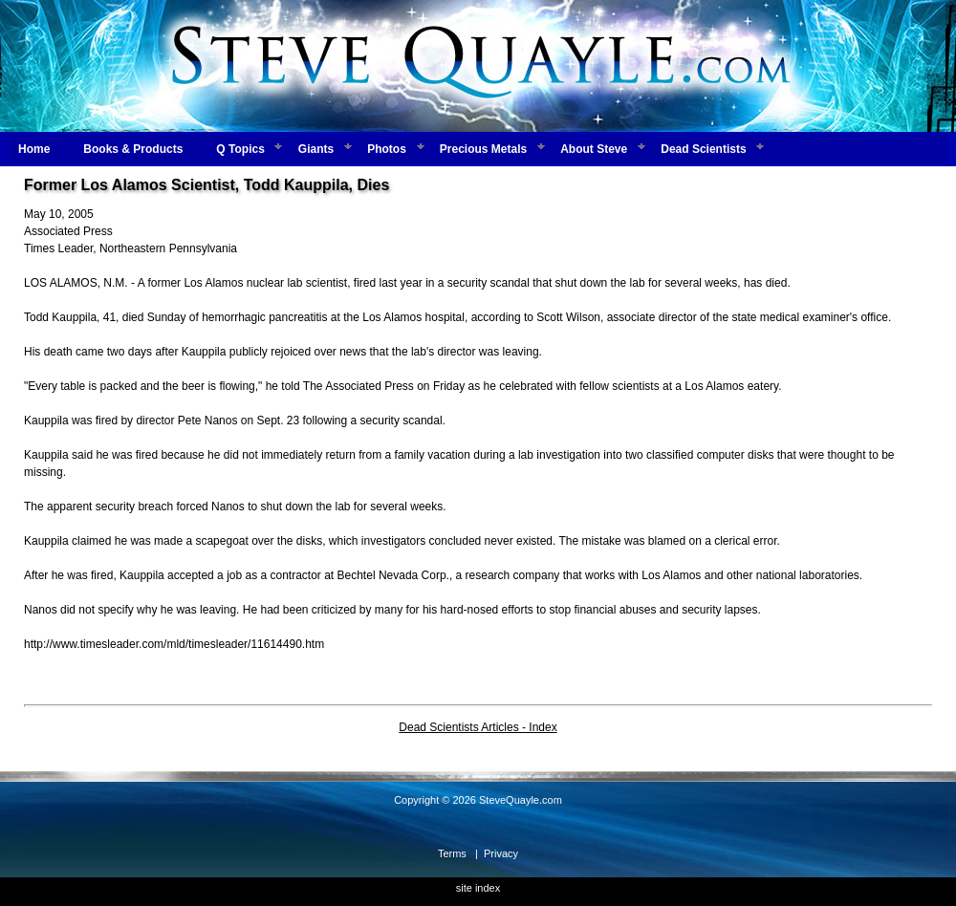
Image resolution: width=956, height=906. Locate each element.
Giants (316, 149)
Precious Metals (483, 149)
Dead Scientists (703, 149)
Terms (452, 853)
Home (34, 149)
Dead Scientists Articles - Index (477, 727)
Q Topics (240, 149)
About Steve (593, 149)
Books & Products (133, 149)
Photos (386, 149)
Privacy (501, 853)
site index (478, 888)
